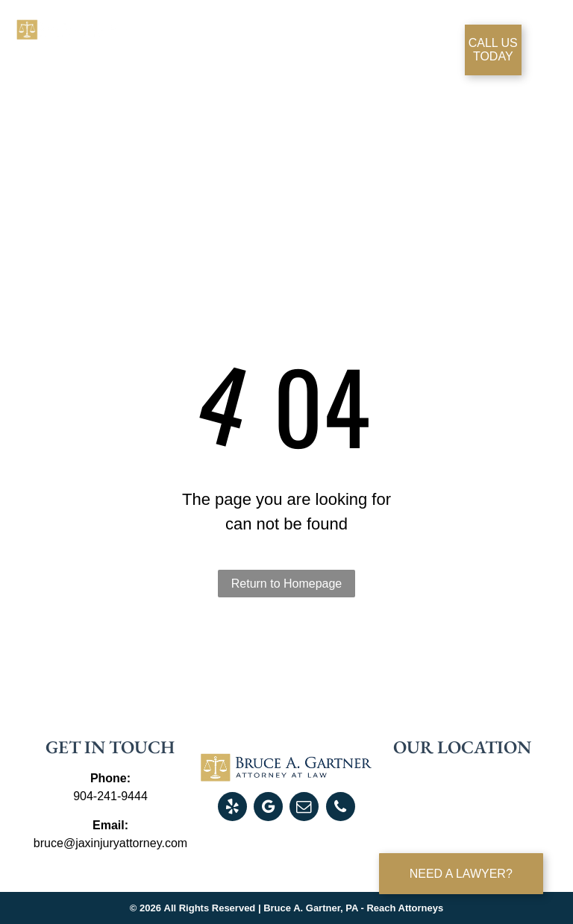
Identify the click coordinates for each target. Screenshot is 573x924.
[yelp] (232, 808)
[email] (304, 808)
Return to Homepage (286, 583)
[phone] (340, 808)
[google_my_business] (268, 808)
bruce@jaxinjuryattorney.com (110, 843)
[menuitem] (188, 46)
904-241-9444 (110, 796)
